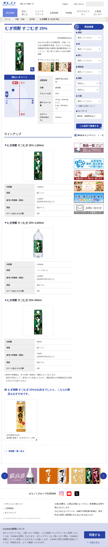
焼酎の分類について (87, 106)
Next (103, 475)
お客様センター (98, 12)
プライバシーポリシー (14, 504)
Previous (4, 475)
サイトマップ (10, 513)
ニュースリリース (39, 12)
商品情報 (10, 13)
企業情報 (54, 13)
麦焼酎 (32, 19)
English (65, 4)
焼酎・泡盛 (19, 19)
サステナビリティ (83, 12)
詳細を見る (95, 542)
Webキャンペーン (90, 135)
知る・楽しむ (25, 12)
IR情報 (69, 13)
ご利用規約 (9, 508)
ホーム (7, 19)
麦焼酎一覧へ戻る (16, 451)
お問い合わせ (79, 4)
